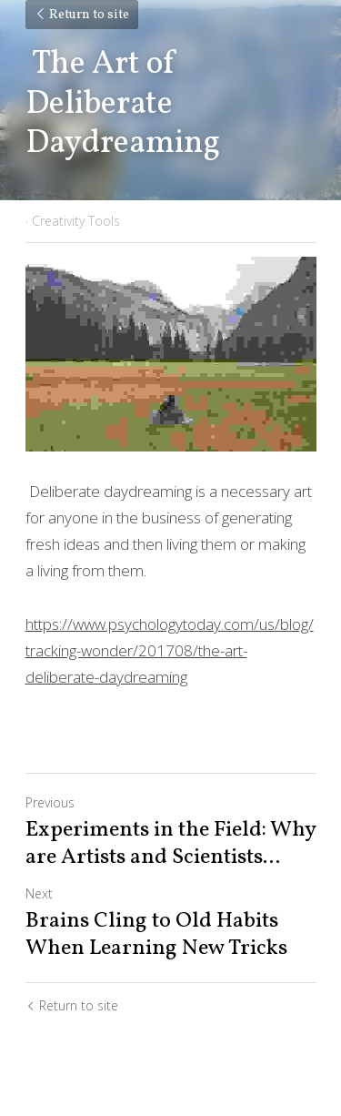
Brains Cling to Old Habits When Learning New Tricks (156, 935)
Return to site (82, 15)
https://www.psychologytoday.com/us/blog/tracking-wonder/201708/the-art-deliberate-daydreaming (169, 650)
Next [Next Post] (39, 893)
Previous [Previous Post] (50, 802)
